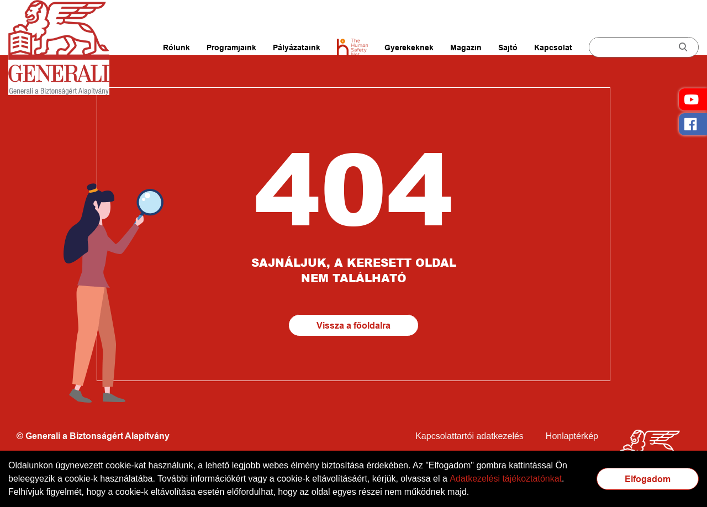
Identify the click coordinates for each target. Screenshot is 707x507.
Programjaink (231, 47)
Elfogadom (648, 479)
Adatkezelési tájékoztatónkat (506, 478)
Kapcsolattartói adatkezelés (469, 436)
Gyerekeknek (409, 47)
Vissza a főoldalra (353, 325)
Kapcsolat (553, 47)
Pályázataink (296, 47)
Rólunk (176, 47)
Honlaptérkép (572, 436)
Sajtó (508, 47)
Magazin (466, 47)
